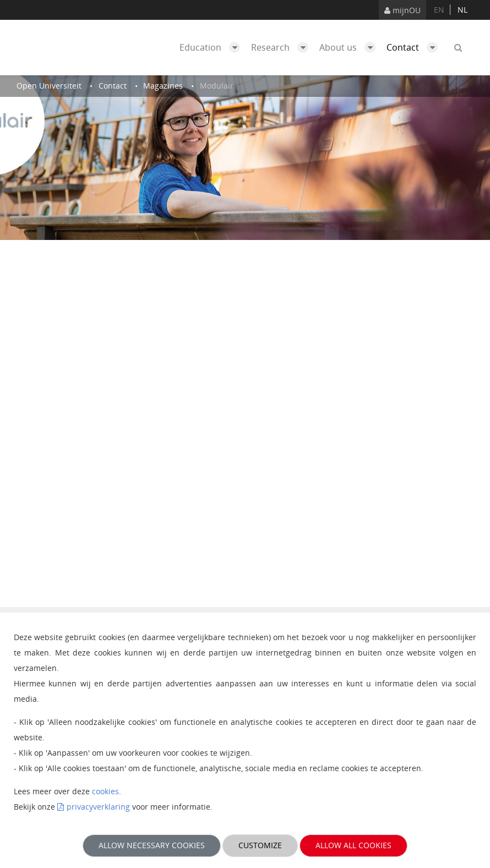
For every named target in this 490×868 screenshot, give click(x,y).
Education (212, 47)
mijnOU (402, 10)
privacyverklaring (98, 806)
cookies (105, 791)
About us (350, 47)
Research (282, 47)
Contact (414, 47)
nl (462, 9)
